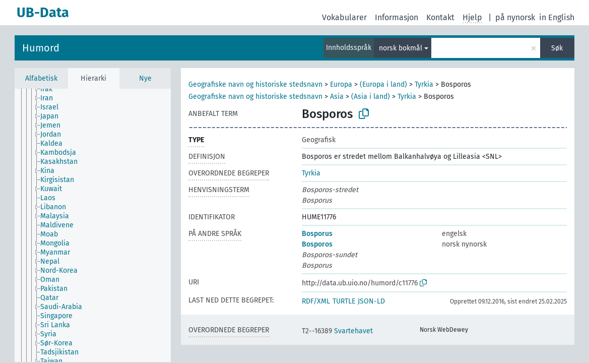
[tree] (93, 225)
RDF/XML (316, 301)
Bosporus (317, 233)
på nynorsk (515, 17)
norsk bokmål (400, 48)
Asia (337, 96)
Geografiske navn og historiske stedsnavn (255, 84)
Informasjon (396, 17)
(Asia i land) (370, 96)
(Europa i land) (383, 84)
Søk (557, 48)
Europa (341, 84)
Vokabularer (344, 17)
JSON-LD (371, 301)
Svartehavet (337, 331)
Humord (40, 48)
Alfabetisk (41, 78)
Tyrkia (424, 84)
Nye (145, 78)
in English (556, 17)
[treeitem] (50, 89)
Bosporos (317, 244)
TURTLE (344, 301)
